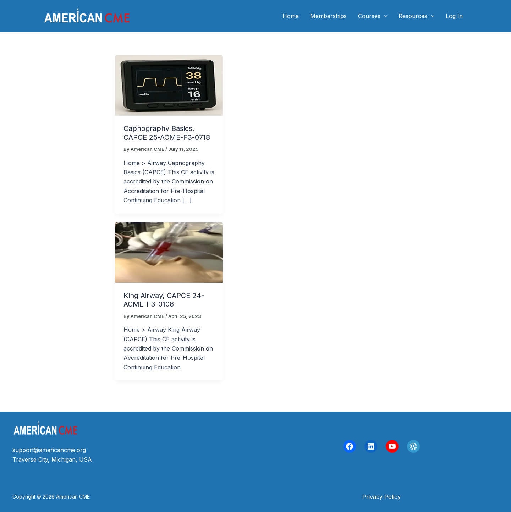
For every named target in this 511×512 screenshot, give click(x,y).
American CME (170, 15)
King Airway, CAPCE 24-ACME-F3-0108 (163, 300)
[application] (384, 16)
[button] (381, 497)
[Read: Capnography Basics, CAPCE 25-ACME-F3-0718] (169, 84)
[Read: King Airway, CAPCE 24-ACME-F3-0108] (169, 251)
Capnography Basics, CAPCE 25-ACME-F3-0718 (166, 133)
